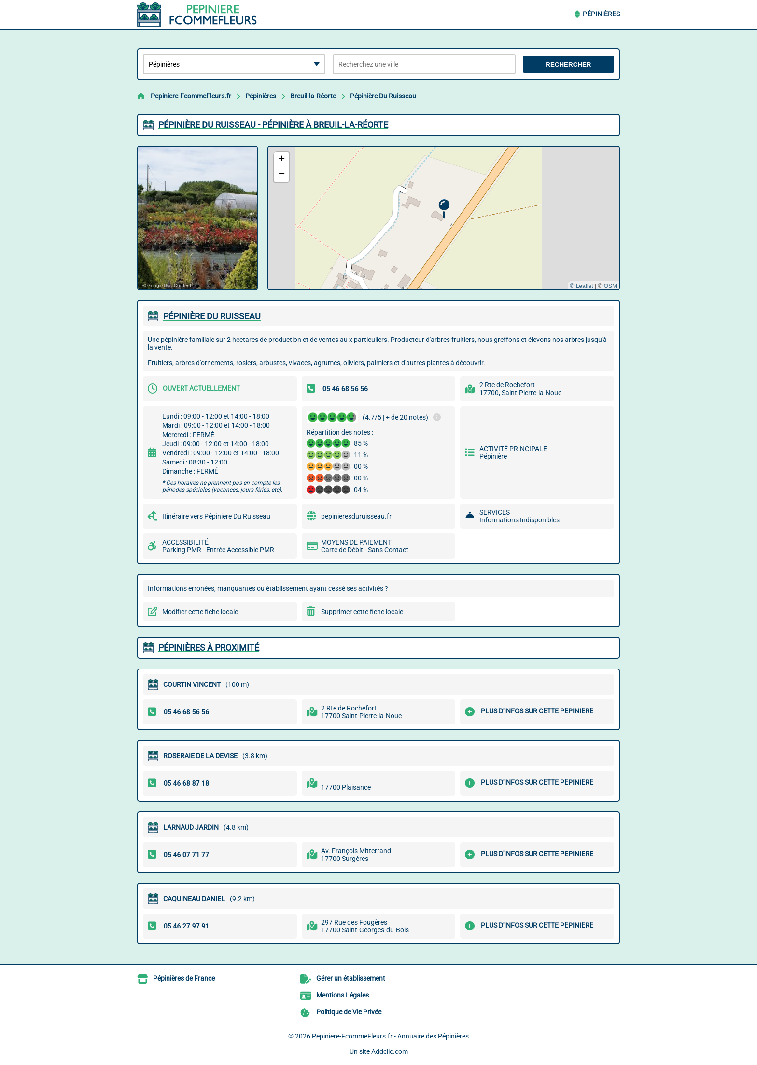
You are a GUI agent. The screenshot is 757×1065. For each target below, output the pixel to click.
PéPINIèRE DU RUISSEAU (212, 316)
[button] (444, 209)
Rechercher (568, 64)
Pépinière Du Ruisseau (383, 96)
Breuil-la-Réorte (313, 96)
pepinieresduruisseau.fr (356, 516)
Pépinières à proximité (208, 647)
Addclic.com (389, 1051)
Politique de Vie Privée (348, 1012)
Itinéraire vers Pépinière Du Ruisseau (216, 516)
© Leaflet (581, 286)
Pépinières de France (184, 978)
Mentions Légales (342, 995)
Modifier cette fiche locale (200, 611)
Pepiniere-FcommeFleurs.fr (191, 96)
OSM (610, 286)
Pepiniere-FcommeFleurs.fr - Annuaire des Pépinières (390, 1036)
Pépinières (601, 14)
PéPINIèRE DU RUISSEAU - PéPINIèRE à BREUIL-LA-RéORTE (273, 125)
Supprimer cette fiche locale (362, 611)
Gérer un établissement (350, 978)
